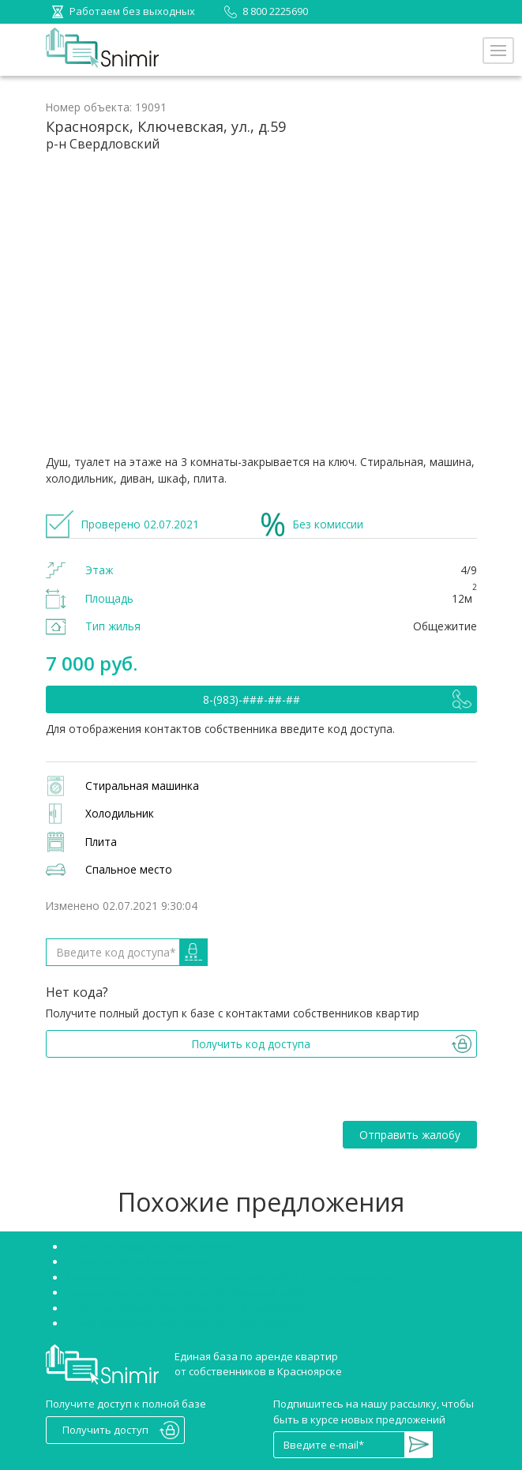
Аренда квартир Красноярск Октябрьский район (189, 1292)
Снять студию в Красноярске (138, 1261)
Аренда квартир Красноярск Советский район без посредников (227, 1277)
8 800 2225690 (263, 11)
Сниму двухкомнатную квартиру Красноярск (179, 1323)
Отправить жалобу (409, 1134)
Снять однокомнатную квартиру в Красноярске (186, 1308)
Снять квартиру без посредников (151, 1246)
